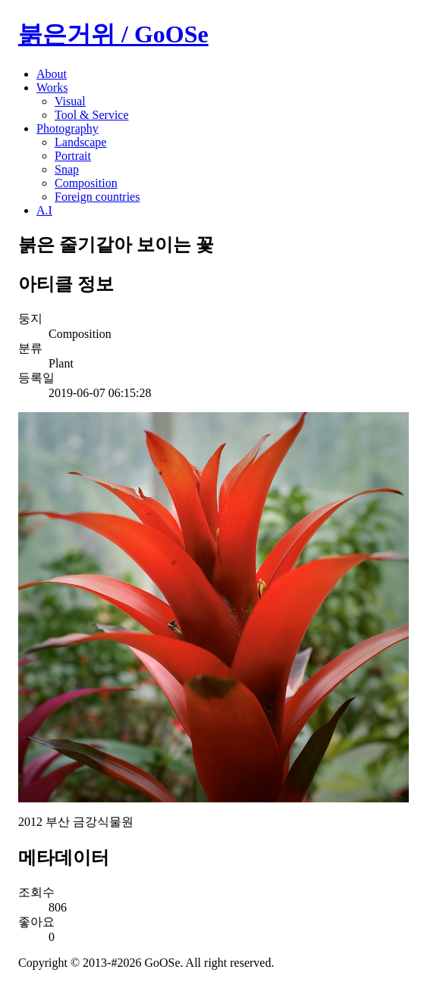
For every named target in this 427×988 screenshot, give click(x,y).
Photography (67, 128)
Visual (70, 101)
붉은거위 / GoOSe (113, 34)
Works (52, 87)
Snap (67, 169)
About (51, 73)
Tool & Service (92, 114)
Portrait (73, 155)
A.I (44, 210)
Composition (86, 183)
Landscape (80, 142)
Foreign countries (97, 196)
